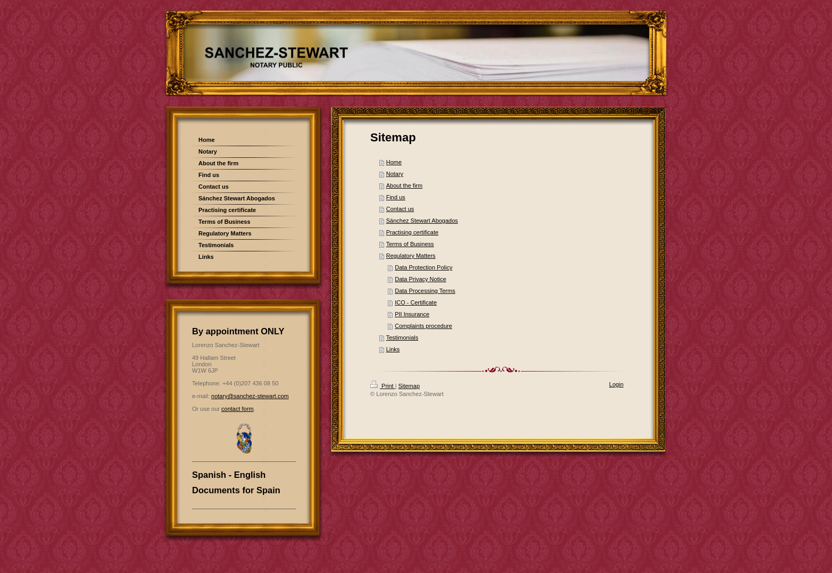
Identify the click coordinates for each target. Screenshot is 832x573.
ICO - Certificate (416, 302)
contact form (237, 409)
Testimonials (402, 337)
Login (616, 384)
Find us (395, 197)
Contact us (400, 209)
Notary (394, 174)
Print (382, 386)
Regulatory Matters (411, 255)
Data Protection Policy (423, 267)
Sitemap (409, 386)
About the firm (404, 185)
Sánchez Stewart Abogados (422, 220)
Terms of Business (410, 244)
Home (394, 162)
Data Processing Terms (425, 291)
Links (393, 349)
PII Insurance (412, 314)
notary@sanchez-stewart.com (250, 396)
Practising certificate (412, 232)
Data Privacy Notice (420, 279)
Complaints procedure (423, 326)
